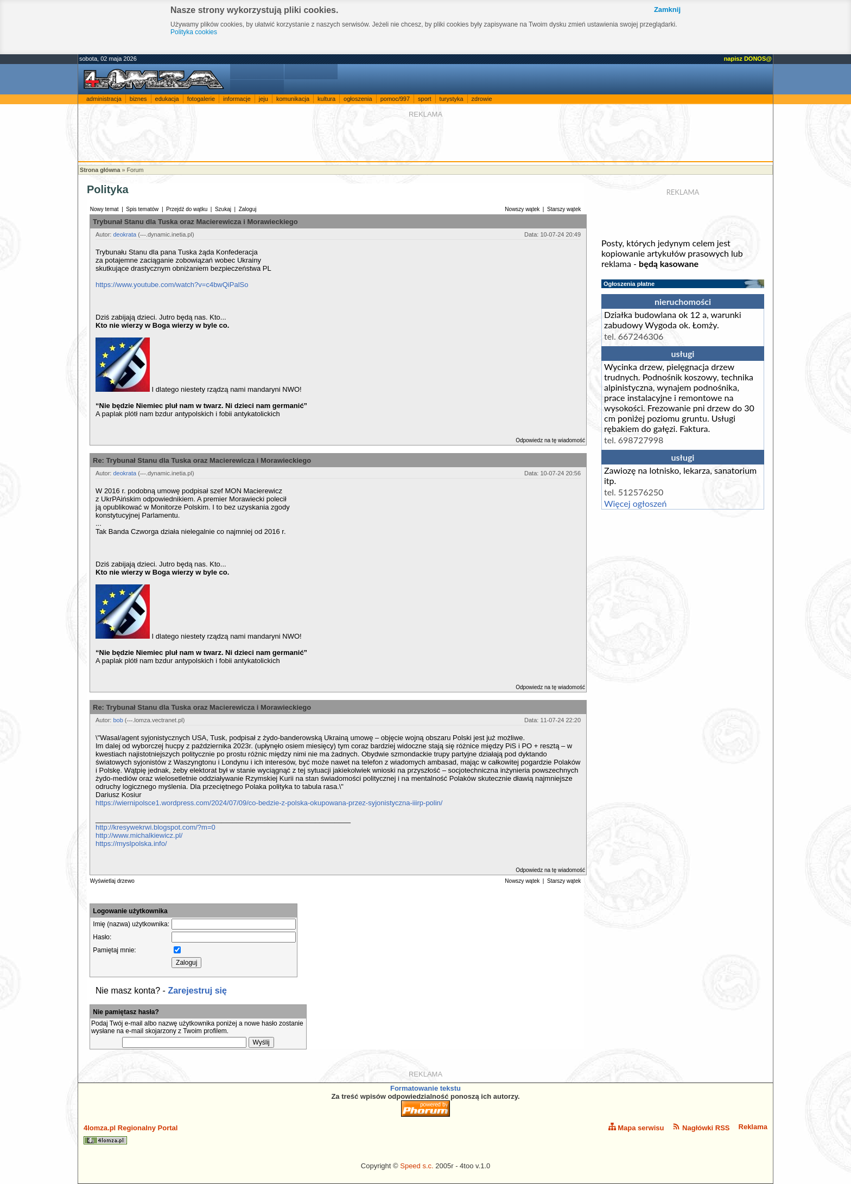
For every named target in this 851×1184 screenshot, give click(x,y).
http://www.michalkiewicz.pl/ (139, 835)
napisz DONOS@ (748, 58)
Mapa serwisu (636, 1127)
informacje (237, 99)
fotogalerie (201, 99)
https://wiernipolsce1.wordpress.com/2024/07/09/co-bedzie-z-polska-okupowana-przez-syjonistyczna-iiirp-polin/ (269, 803)
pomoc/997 (395, 99)
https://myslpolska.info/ (131, 843)
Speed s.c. (416, 1166)
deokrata (124, 234)
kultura (326, 99)
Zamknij (667, 9)
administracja (104, 99)
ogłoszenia (358, 99)
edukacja (167, 99)
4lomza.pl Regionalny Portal (130, 1134)
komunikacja (292, 99)
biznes (138, 99)
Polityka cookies (193, 32)
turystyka (451, 99)
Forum (134, 170)
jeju (263, 99)
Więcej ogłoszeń (635, 503)
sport (424, 99)
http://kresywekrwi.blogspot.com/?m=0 (155, 827)
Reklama (753, 1127)
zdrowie (482, 99)
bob (118, 720)
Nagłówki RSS (700, 1127)
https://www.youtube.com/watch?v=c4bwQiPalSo (172, 285)
